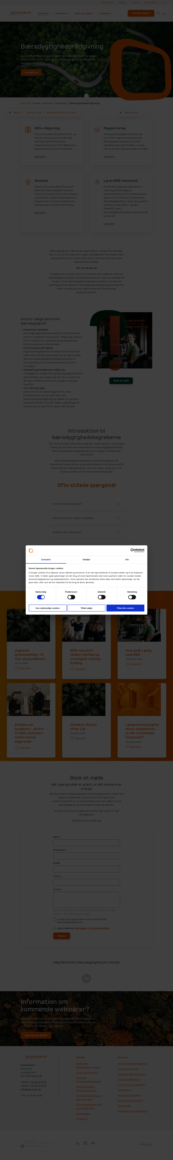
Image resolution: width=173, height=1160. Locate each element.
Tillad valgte (86, 608)
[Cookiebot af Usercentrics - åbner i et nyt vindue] (132, 550)
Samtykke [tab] (46, 559)
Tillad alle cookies (125, 608)
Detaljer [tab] (86, 559)
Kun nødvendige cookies (48, 608)
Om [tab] (127, 559)
